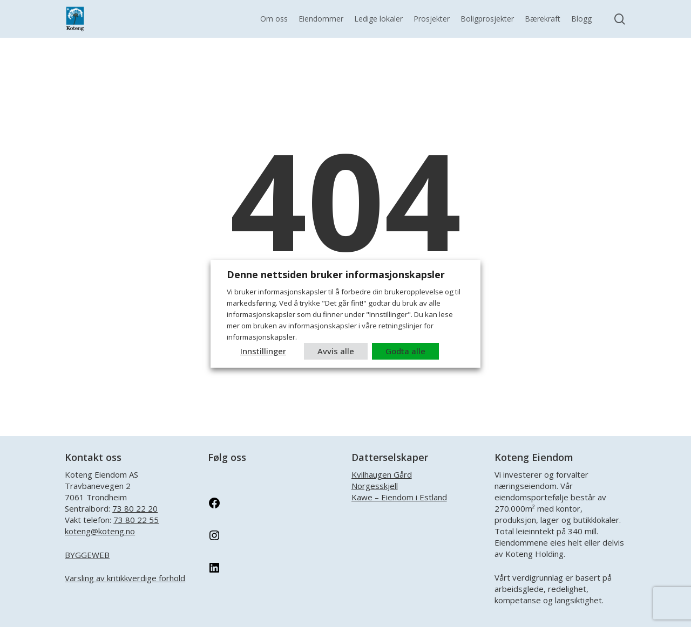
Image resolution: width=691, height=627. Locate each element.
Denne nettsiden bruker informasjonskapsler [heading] (336, 274)
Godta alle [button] (405, 351)
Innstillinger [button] (263, 351)
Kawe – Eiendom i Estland (399, 497)
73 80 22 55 (136, 519)
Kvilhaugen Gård (381, 474)
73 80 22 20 (135, 508)
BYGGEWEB (87, 554)
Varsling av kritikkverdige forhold (125, 578)
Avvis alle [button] (335, 351)
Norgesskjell (374, 485)
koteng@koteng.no (100, 531)
